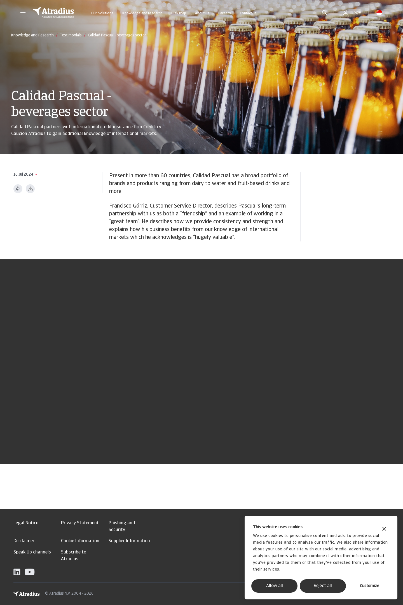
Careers (224, 13)
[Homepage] (53, 12)
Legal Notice (25, 523)
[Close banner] (384, 529)
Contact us (248, 13)
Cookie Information (80, 541)
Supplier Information (129, 541)
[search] (324, 12)
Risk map (178, 13)
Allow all (274, 586)
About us (202, 13)
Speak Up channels (32, 552)
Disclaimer (23, 541)
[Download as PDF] (30, 188)
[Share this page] (17, 188)
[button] (22, 12)
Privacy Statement (80, 523)
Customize (369, 586)
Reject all (323, 586)
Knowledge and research (142, 13)
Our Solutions (102, 13)
